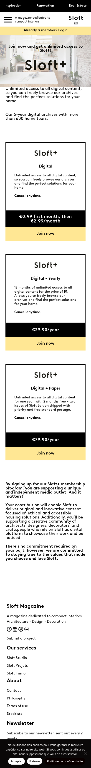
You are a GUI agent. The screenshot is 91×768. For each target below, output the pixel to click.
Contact (14, 691)
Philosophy (16, 698)
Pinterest (20, 629)
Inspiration (13, 5)
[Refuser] (85, 753)
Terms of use (17, 706)
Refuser (34, 761)
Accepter (16, 761)
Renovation (45, 5)
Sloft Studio (17, 658)
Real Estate (77, 5)
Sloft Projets (17, 666)
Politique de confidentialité (65, 761)
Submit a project (21, 638)
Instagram (15, 629)
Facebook (9, 629)
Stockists (14, 714)
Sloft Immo (16, 673)
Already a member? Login (46, 30)
